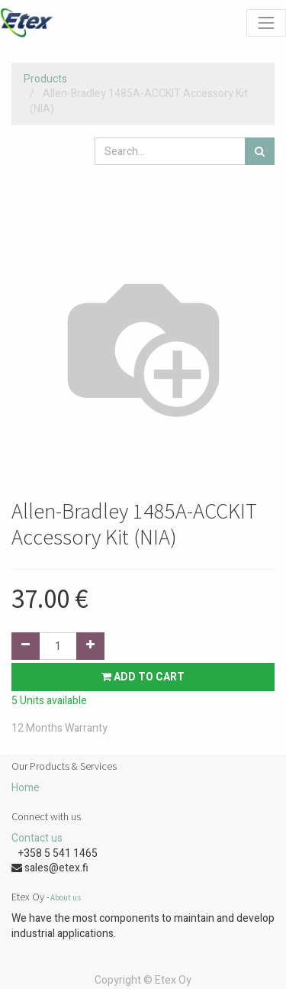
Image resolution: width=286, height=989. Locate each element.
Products (45, 79)
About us (65, 897)
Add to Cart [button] (143, 677)
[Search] (260, 151)
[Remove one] (25, 646)
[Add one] (90, 646)
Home (25, 788)
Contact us (37, 838)
